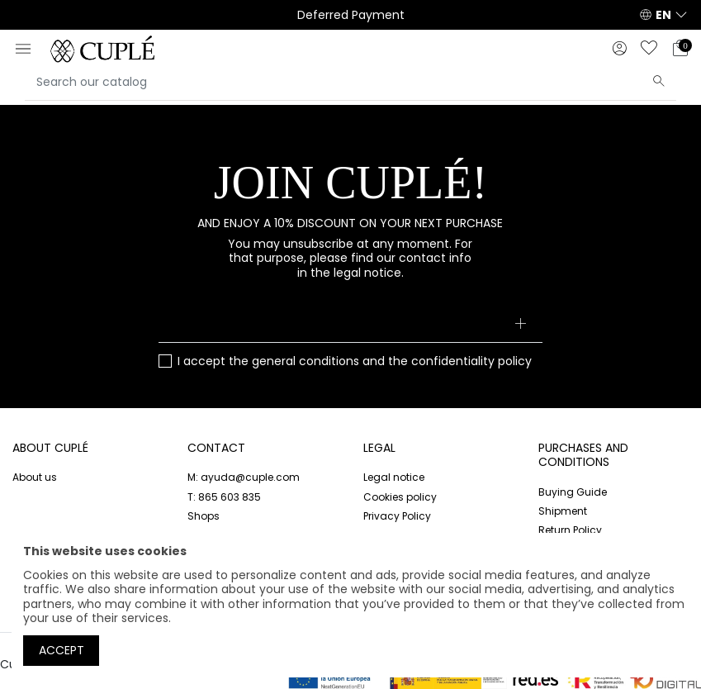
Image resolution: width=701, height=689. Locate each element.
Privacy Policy (397, 516)
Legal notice (393, 477)
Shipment (562, 511)
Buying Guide (572, 492)
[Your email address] (350, 324)
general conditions (305, 361)
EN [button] (663, 15)
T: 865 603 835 (224, 497)
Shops (203, 516)
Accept (61, 650)
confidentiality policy (471, 361)
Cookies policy (400, 497)
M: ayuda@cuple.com (243, 477)
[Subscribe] (519, 324)
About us (34, 477)
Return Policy (570, 530)
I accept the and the (355, 361)
